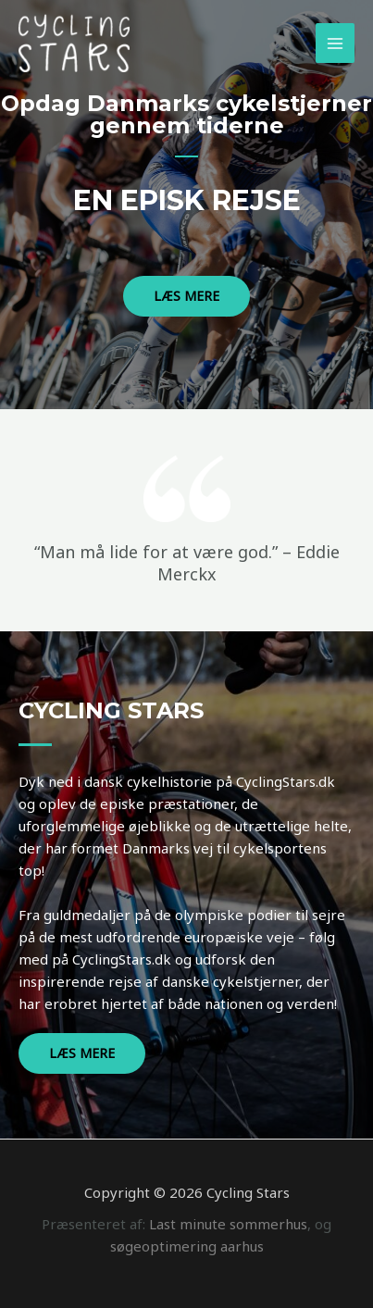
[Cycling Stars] (74, 43)
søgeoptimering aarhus (187, 1246)
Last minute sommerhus (228, 1224)
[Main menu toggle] (335, 43)
